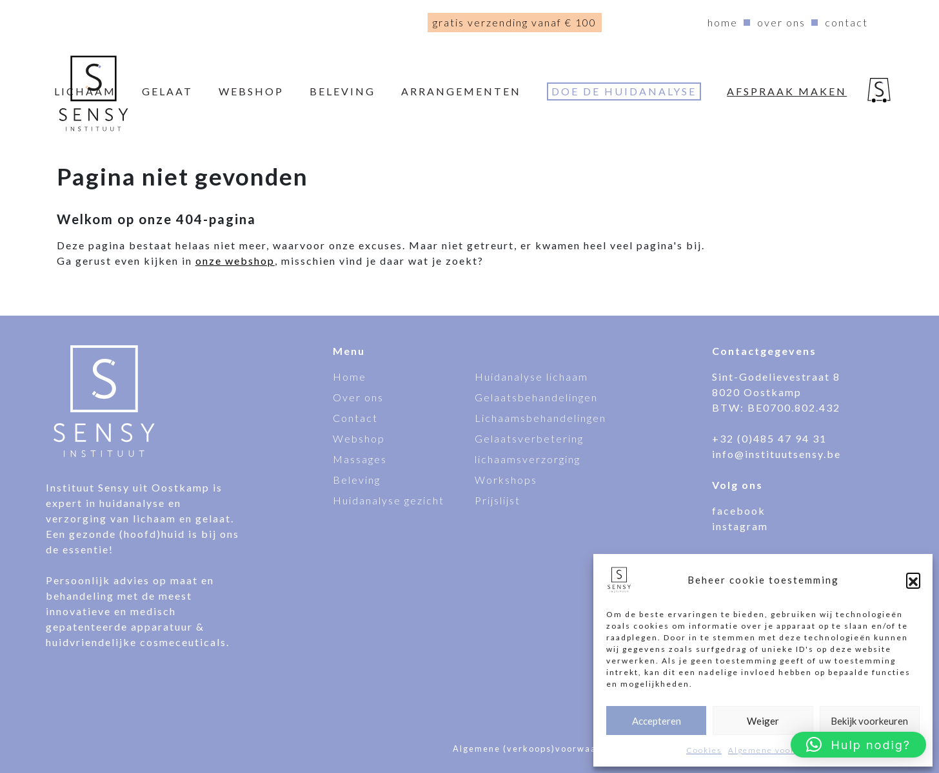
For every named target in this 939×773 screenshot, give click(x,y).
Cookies (704, 750)
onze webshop (235, 260)
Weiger (763, 721)
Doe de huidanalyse (624, 91)
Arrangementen (461, 91)
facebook (739, 510)
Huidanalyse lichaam (531, 376)
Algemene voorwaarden (780, 750)
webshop (251, 91)
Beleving (342, 91)
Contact (846, 22)
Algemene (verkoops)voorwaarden (536, 748)
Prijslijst (497, 500)
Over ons (781, 22)
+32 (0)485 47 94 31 (769, 438)
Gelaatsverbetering (529, 438)
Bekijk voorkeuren (869, 721)
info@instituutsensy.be (776, 454)
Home (722, 22)
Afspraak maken (787, 91)
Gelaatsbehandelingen (536, 397)
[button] (913, 579)
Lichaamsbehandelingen (540, 418)
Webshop (359, 438)
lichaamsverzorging (527, 459)
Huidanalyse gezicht (388, 500)
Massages (360, 459)
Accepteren (656, 721)
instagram (740, 526)
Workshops (506, 479)
